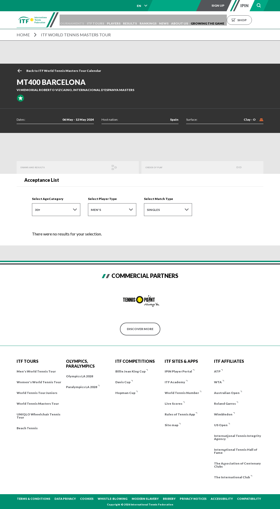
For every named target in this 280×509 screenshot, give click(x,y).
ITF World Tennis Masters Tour (76, 34)
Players (125, 20)
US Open (221, 425)
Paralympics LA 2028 (81, 387)
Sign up (217, 5)
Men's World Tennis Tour (36, 371)
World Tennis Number (182, 393)
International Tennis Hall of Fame (235, 451)
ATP (217, 371)
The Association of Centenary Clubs (237, 464)
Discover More (140, 329)
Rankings (164, 20)
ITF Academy (175, 382)
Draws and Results (37, 167)
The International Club (232, 477)
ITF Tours (105, 20)
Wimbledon (223, 414)
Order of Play (157, 167)
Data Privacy (65, 498)
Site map (171, 425)
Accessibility (222, 498)
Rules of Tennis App (180, 414)
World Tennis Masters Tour (38, 403)
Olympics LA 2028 (79, 376)
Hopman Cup (125, 393)
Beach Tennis (27, 428)
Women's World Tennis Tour (39, 382)
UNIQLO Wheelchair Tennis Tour (38, 415)
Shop (266, 20)
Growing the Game (231, 20)
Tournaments (78, 20)
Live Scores (173, 403)
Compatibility (249, 498)
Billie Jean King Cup (130, 371)
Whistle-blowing (113, 498)
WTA (218, 382)
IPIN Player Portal (178, 371)
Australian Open (227, 393)
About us (201, 20)
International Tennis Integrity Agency (237, 437)
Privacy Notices (193, 498)
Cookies (87, 498)
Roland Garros (225, 403)
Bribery (169, 498)
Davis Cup (122, 382)
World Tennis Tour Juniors (37, 393)
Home (23, 34)
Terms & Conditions (33, 498)
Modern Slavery (145, 498)
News (183, 20)
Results (144, 20)
